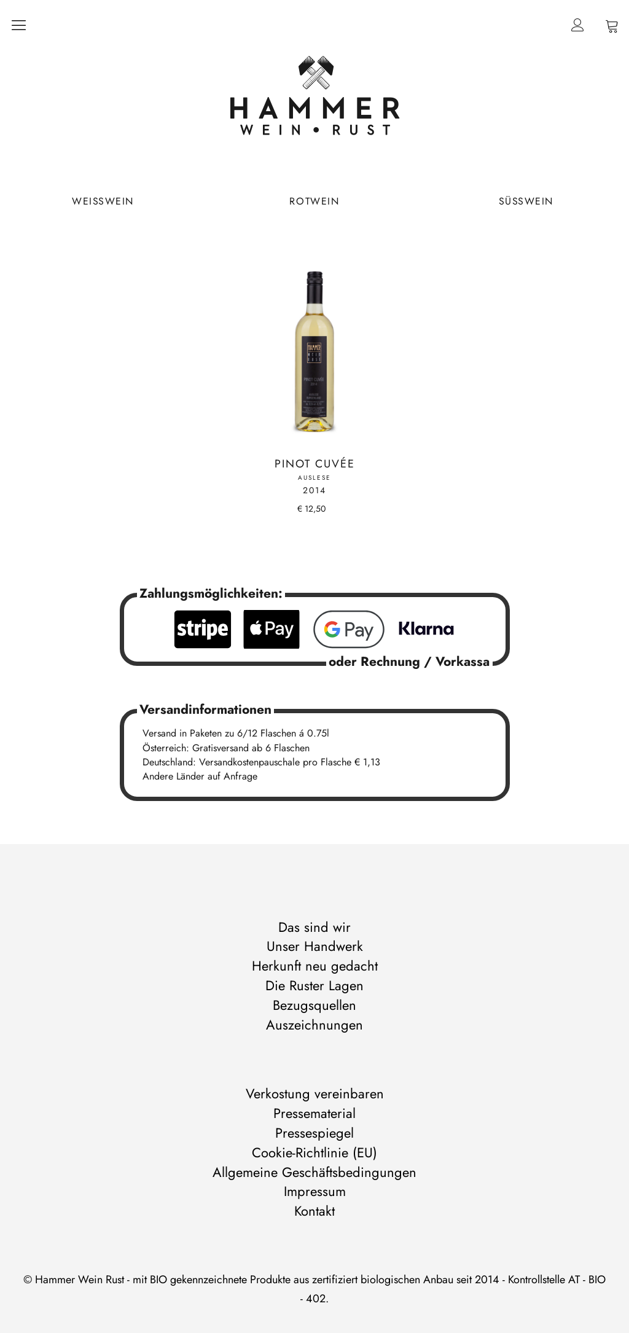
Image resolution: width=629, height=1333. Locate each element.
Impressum (315, 1191)
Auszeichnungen (314, 1024)
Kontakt (314, 1211)
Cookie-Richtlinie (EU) (314, 1152)
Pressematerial (314, 1113)
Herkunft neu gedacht (315, 965)
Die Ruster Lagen (314, 985)
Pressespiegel (314, 1133)
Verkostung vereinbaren (315, 1093)
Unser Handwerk (315, 946)
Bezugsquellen (314, 1005)
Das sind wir (314, 927)
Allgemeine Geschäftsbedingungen (314, 1172)
